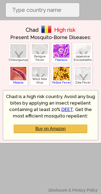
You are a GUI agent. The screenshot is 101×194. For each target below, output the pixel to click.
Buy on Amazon (50, 128)
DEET (67, 109)
